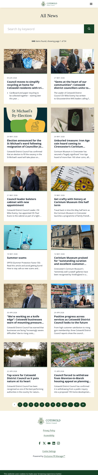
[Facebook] (39, 443)
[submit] (89, 28)
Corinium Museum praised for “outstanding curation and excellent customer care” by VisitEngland (71, 262)
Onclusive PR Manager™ (54, 456)
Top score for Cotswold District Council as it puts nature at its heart (23, 378)
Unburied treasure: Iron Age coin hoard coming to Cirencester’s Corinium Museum (72, 145)
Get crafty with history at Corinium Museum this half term (71, 202)
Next (76, 404)
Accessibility (49, 435)
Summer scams (16, 257)
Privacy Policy (49, 430)
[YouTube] (49, 443)
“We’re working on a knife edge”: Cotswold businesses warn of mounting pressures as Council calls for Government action (25, 322)
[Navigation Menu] (91, 4)
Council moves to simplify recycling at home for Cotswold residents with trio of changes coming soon (25, 86)
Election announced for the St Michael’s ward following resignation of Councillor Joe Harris (25, 145)
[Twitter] (44, 443)
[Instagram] (58, 443)
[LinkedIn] (53, 443)
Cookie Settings (49, 451)
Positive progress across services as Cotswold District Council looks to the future (72, 319)
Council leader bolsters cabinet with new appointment (21, 202)
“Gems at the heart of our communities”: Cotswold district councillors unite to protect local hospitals (71, 86)
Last (83, 404)
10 (64, 404)
